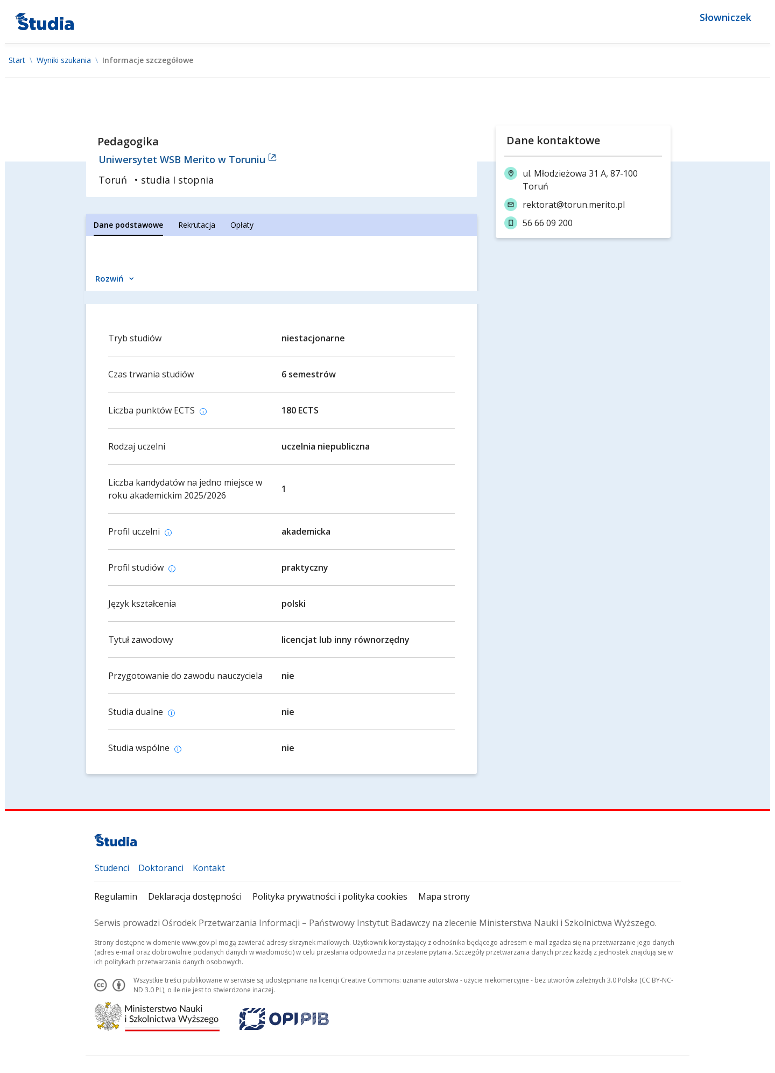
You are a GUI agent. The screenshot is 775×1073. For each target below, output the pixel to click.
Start (17, 60)
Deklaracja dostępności (195, 896)
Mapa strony (444, 896)
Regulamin (115, 896)
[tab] (128, 225)
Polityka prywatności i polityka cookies (329, 896)
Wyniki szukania (64, 60)
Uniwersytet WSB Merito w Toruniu (187, 159)
